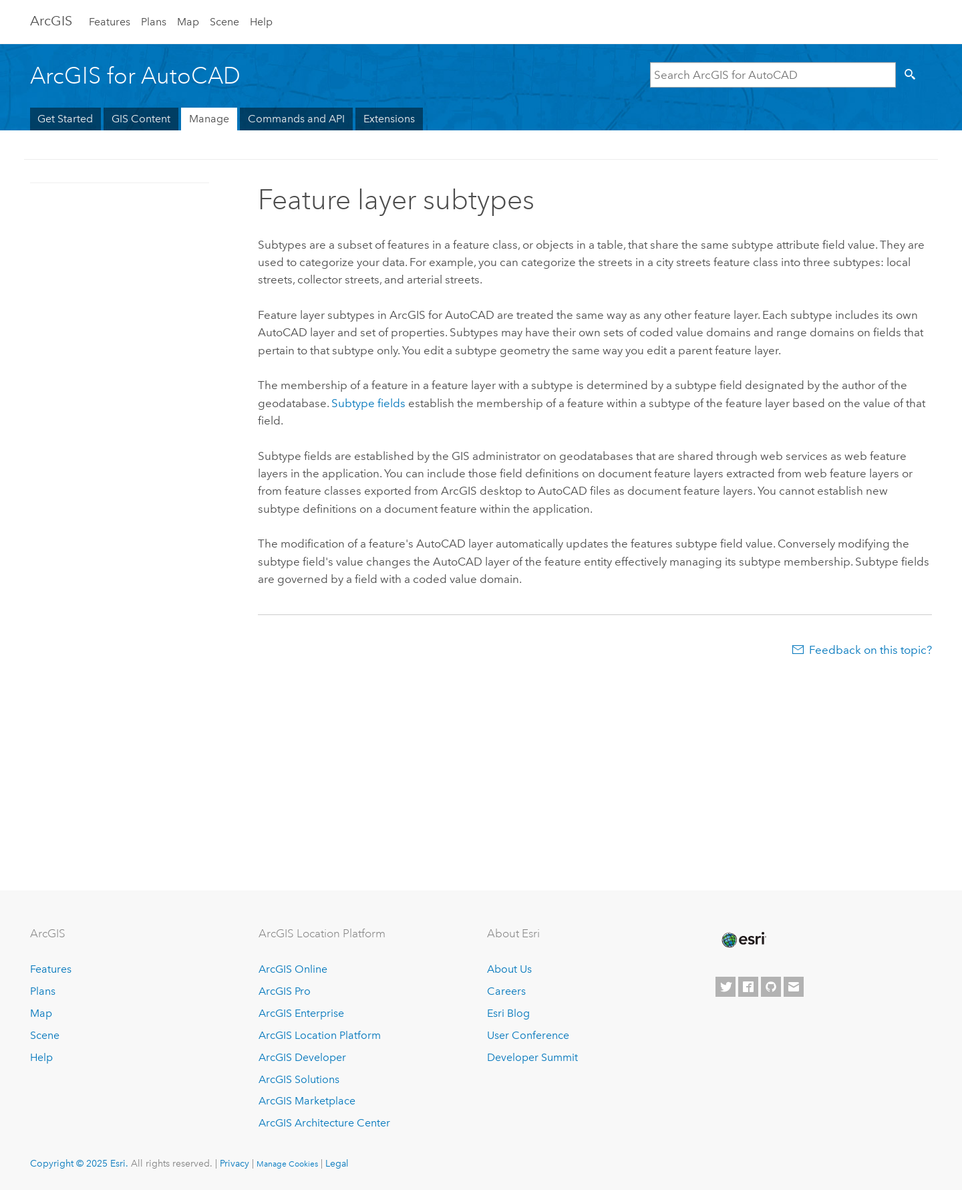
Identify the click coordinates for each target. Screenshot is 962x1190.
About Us (509, 969)
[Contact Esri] (794, 987)
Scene (224, 21)
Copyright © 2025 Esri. (79, 1163)
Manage (209, 118)
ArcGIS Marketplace (307, 1100)
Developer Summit (532, 1057)
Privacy (234, 1163)
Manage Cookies (287, 1164)
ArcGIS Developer (302, 1057)
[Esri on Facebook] (748, 987)
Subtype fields (369, 403)
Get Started (65, 118)
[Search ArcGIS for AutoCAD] (773, 75)
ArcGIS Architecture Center (324, 1122)
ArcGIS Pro (285, 991)
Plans (153, 21)
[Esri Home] (742, 940)
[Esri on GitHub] (771, 987)
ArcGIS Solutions (299, 1079)
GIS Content (141, 118)
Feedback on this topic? (870, 650)
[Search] (913, 75)
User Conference (528, 1035)
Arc (51, 21)
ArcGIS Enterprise (301, 1013)
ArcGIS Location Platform (320, 1035)
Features (109, 21)
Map (188, 21)
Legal (337, 1163)
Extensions (389, 118)
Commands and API (296, 118)
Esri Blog (508, 1013)
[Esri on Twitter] (725, 987)
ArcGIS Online (293, 969)
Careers (506, 991)
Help (261, 21)
